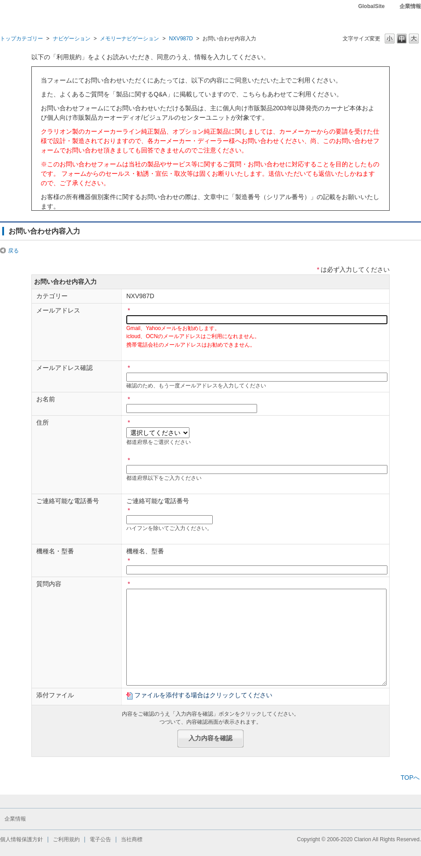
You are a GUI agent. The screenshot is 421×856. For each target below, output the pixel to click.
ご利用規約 (66, 839)
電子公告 (100, 839)
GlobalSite (371, 6)
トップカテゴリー (21, 38)
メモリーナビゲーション (129, 38)
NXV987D (181, 38)
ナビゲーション (71, 38)
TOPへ (410, 777)
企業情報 (410, 6)
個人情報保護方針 (21, 839)
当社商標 (131, 839)
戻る (13, 251)
